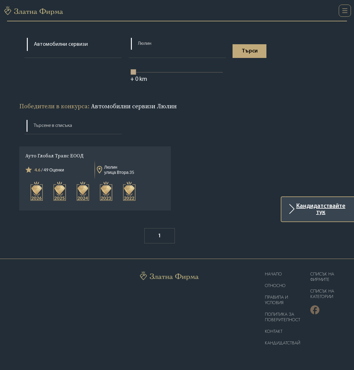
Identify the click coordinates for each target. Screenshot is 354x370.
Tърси (250, 51)
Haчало (273, 274)
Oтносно (275, 286)
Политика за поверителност (282, 317)
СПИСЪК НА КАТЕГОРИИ (322, 294)
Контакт (274, 331)
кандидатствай (282, 343)
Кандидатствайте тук (320, 209)
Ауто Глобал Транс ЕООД (54, 155)
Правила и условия (276, 300)
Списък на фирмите (322, 276)
